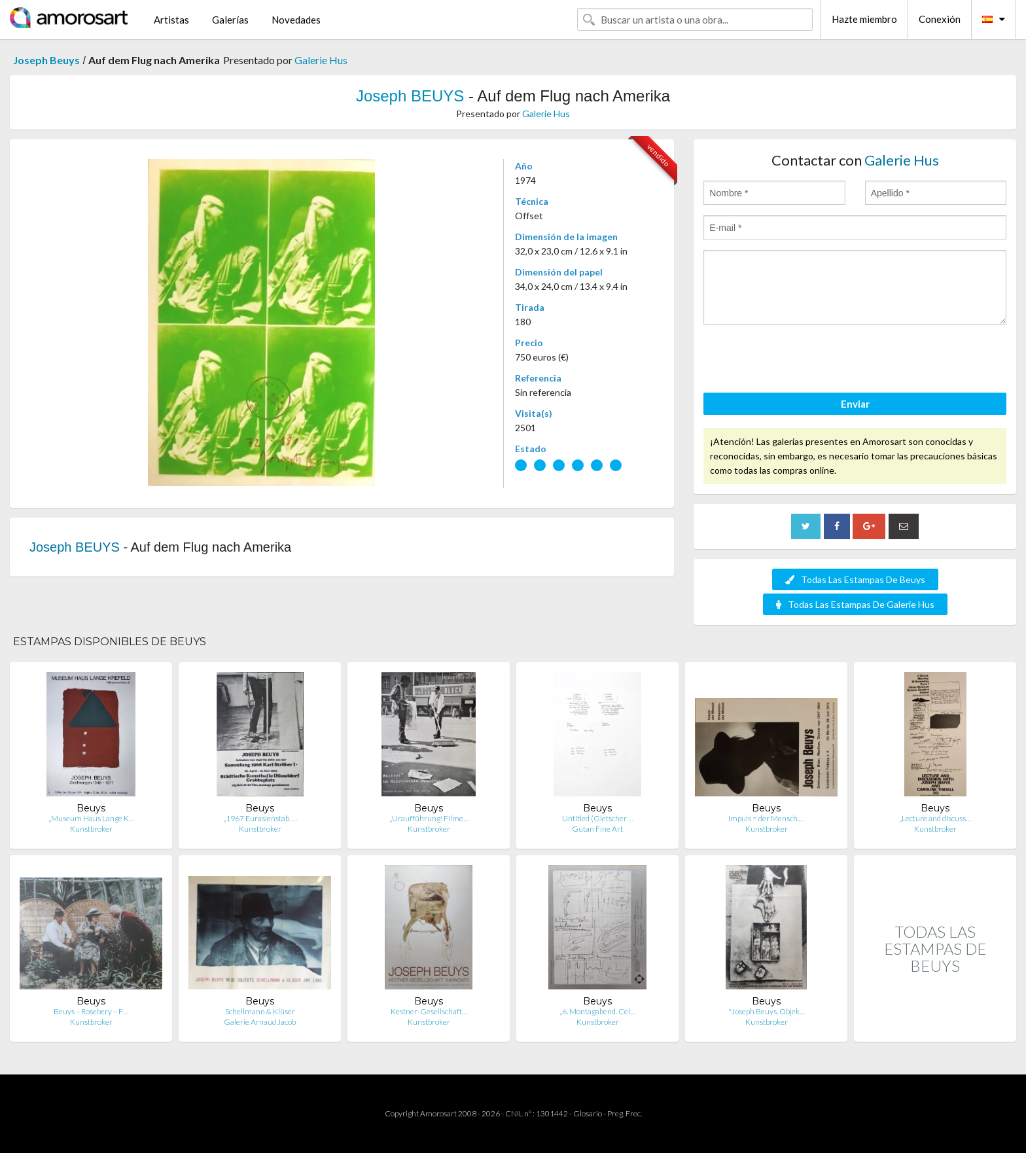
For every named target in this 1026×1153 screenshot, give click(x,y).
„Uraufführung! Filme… (429, 818)
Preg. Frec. (624, 1113)
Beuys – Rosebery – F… (91, 1011)
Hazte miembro (864, 19)
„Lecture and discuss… (935, 818)
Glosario (587, 1113)
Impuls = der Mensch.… (766, 818)
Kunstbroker (91, 829)
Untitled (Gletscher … (597, 818)
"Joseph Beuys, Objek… (766, 1011)
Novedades (296, 20)
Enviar (855, 404)
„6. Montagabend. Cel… (597, 1011)
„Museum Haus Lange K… (91, 818)
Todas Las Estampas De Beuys (855, 579)
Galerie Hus (320, 60)
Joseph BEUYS (410, 96)
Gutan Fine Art (597, 829)
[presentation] (802, 360)
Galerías (230, 20)
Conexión (940, 19)
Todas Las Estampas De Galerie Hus (855, 604)
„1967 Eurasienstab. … (260, 818)
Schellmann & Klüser (260, 1011)
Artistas (171, 20)
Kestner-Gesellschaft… (429, 1011)
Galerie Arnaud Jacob (260, 1022)
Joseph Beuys (46, 60)
